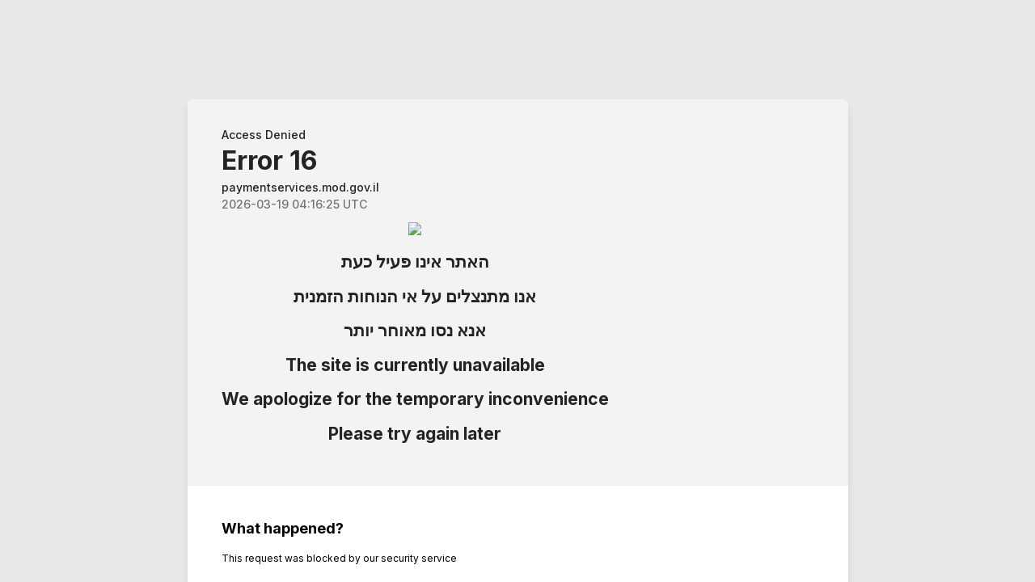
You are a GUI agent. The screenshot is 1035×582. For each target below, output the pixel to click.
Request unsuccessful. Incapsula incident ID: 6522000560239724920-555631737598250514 (517, 291)
